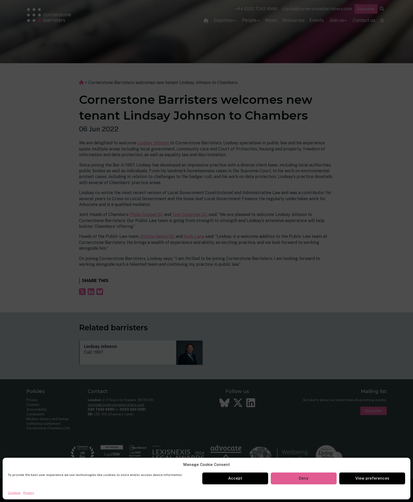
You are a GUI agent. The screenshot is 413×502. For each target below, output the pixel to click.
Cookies (14, 493)
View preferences (372, 478)
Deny (303, 478)
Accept (235, 478)
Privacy (28, 493)
